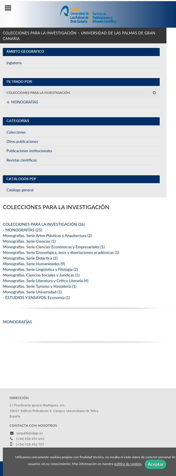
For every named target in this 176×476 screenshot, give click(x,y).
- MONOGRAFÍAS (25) (22, 229)
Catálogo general (19, 190)
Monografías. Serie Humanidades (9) (34, 263)
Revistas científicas (21, 160)
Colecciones (16, 132)
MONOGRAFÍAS (22, 102)
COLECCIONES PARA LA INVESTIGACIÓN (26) (44, 224)
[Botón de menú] (10, 8)
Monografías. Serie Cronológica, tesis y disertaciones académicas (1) (61, 252)
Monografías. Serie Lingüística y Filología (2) (40, 269)
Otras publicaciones (22, 141)
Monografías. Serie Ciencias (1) (29, 241)
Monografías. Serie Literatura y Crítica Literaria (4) (45, 280)
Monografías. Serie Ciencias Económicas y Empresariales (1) (54, 246)
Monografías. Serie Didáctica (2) (30, 258)
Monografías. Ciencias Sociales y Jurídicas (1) (41, 275)
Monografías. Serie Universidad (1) (32, 291)
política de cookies (127, 464)
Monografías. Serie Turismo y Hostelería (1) (39, 286)
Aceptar (155, 464)
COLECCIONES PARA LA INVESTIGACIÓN (81, 92)
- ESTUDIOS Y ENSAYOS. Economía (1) (36, 297)
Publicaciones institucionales (29, 151)
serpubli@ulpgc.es (29, 433)
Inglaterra (14, 63)
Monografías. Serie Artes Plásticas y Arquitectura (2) (47, 235)
